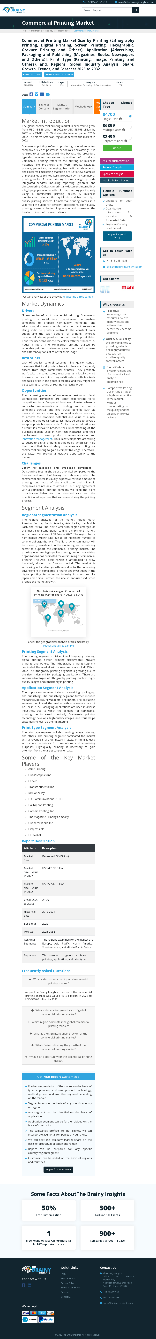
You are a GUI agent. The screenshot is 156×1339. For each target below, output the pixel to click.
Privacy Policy (67, 1283)
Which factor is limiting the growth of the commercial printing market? (58, 1047)
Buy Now (117, 148)
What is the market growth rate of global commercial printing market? (58, 1012)
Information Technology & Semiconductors (50, 30)
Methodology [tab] (83, 106)
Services (65, 1292)
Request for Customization (58, 1169)
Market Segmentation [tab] (62, 106)
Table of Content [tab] (44, 106)
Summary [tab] (29, 106)
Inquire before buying (116, 180)
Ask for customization (116, 161)
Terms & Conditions (70, 1287)
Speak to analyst (113, 174)
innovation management (37, 439)
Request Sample (112, 167)
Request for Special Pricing (117, 236)
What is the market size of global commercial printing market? (58, 981)
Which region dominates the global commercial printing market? (58, 1024)
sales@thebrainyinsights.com (136, 2)
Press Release (68, 1278)
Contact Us (66, 1296)
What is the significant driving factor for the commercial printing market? (58, 1035)
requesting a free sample (78, 296)
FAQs (63, 1273)
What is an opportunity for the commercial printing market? (58, 1058)
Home (25, 30)
